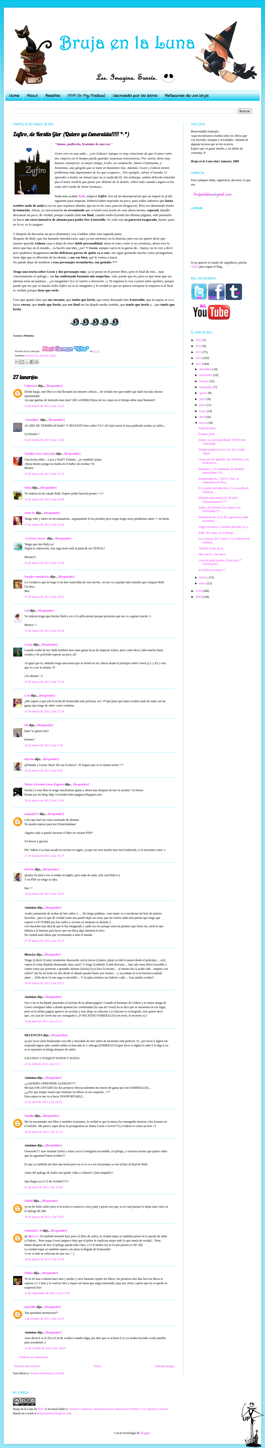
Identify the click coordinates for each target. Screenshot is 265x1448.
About (32, 95)
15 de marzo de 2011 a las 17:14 (44, 682)
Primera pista (206, 434)
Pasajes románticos (36, 576)
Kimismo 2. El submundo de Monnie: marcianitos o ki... (221, 470)
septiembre (206, 387)
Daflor (28, 1273)
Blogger (145, 1433)
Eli (26, 725)
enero (203, 583)
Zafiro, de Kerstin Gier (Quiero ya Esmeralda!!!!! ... (219, 509)
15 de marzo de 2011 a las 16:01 (44, 597)
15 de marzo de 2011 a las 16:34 (44, 631)
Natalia (29, 1116)
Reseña (44, 355)
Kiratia (29, 759)
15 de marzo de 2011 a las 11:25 (44, 406)
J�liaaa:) (33, 1236)
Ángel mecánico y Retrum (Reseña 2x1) (223, 527)
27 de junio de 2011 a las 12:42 (43, 1187)
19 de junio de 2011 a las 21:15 (43, 1132)
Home (14, 95)
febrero (204, 577)
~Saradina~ (31, 420)
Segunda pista (207, 428)
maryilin (30, 1307)
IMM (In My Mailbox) (86, 95)
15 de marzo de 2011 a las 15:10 (44, 563)
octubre (204, 381)
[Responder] (54, 386)
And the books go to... (212, 548)
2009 (199, 597)
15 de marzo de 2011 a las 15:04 (44, 524)
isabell (28, 1201)
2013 (199, 352)
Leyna (28, 644)
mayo (203, 411)
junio (202, 405)
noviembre (206, 375)
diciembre (205, 369)
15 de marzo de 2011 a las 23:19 (44, 711)
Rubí (81, 196)
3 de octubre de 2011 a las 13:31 (44, 1318)
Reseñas (52, 95)
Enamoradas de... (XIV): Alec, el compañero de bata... (218, 480)
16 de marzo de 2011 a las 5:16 (43, 745)
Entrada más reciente (27, 1366)
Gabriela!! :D (33, 1230)
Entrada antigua (164, 1366)
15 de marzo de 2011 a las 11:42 (44, 440)
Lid (26, 610)
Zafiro (52, 355)
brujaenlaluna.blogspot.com (54, 1413)
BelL (41, 1409)
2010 (199, 591)
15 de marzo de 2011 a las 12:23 (44, 474)
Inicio (97, 1366)
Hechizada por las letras (135, 95)
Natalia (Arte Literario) (39, 453)
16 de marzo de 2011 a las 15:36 (44, 800)
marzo (203, 423)
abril (202, 417)
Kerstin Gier (31, 355)
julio (202, 399)
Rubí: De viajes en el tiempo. (216, 533)
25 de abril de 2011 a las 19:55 (43, 1102)
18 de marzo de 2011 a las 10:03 (44, 894)
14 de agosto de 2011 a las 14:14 (44, 1259)
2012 (199, 358)
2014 (199, 346)
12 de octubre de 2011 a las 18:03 (44, 1348)
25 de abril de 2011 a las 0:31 (42, 1064)
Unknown (30, 386)
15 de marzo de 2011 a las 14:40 (44, 499)
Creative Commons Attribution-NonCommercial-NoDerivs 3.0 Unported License (118, 1409)
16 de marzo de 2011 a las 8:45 (43, 770)
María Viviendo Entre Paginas (44, 784)
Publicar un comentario (33, 1357)
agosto (203, 393)
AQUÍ (194, 266)
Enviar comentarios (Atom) (47, 1373)
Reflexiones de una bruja (186, 95)
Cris (27, 695)
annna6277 (31, 814)
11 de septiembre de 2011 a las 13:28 (47, 1293)
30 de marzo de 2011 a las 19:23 (44, 983)
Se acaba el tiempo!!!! (212, 570)
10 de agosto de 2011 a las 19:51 (44, 1217)
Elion (27, 487)
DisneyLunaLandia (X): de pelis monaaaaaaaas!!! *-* (218, 499)
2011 (199, 364)
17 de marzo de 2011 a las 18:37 (44, 856)
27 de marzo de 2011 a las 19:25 (44, 941)
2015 (199, 340)
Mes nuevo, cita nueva (212, 554)
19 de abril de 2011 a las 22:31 (43, 1021)
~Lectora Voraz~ (35, 538)
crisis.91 (29, 513)
